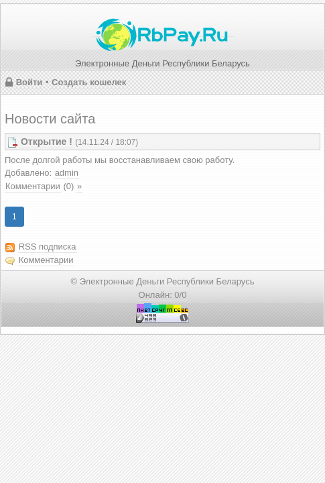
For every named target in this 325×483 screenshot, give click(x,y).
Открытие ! (46, 141)
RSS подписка (47, 246)
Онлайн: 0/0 (163, 295)
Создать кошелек (89, 82)
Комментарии (32, 186)
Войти (29, 82)
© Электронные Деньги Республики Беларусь (163, 281)
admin (66, 173)
